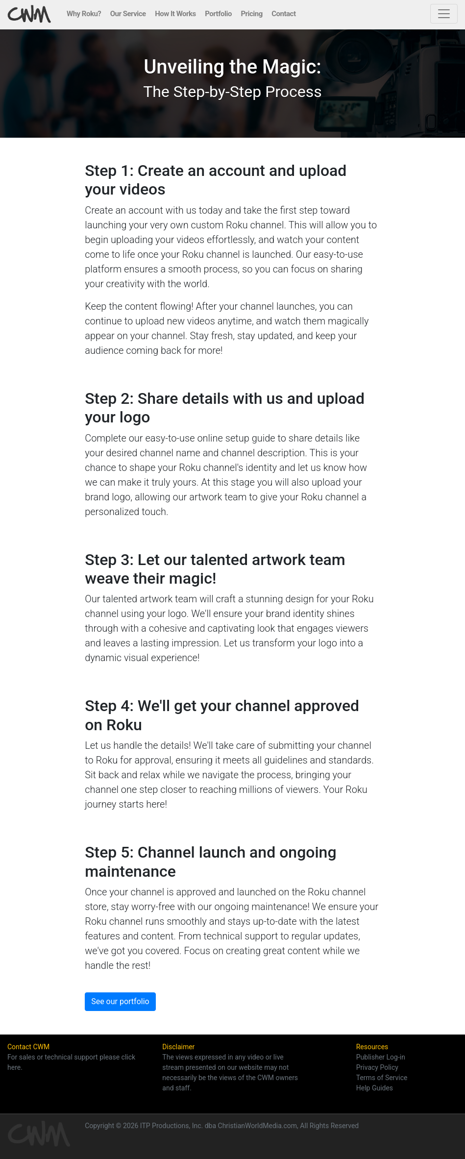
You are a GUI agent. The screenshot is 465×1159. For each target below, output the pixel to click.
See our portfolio (120, 1001)
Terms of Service (382, 1078)
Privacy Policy (377, 1067)
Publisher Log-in (380, 1057)
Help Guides (374, 1088)
